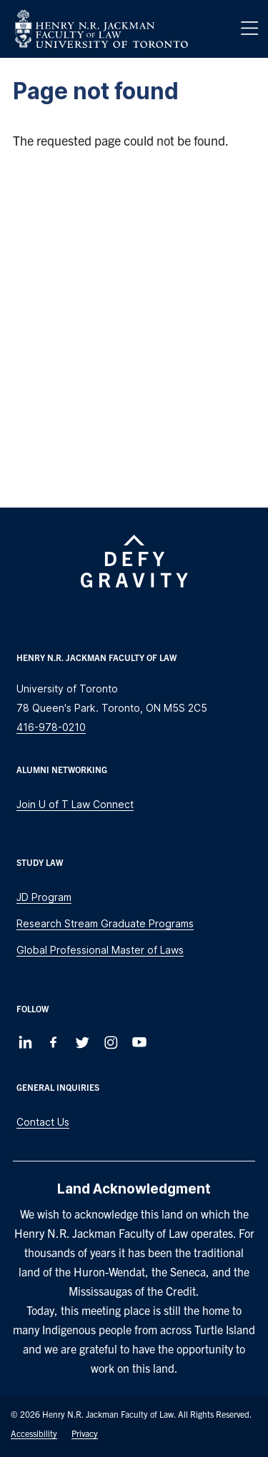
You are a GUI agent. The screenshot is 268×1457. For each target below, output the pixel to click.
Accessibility (34, 1433)
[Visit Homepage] (101, 29)
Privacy (84, 1433)
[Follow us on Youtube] (139, 1042)
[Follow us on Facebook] (53, 1042)
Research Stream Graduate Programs (105, 923)
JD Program (43, 897)
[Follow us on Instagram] (111, 1042)
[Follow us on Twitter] (82, 1042)
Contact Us (42, 1122)
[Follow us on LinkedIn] (25, 1042)
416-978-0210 (51, 727)
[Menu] (249, 28)
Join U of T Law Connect (75, 804)
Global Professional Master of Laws (100, 950)
